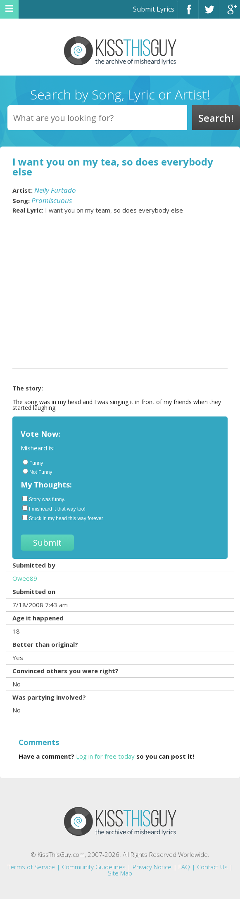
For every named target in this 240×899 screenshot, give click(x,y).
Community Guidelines (94, 867)
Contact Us (212, 867)
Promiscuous (51, 200)
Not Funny (37, 471)
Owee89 (24, 578)
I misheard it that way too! (54, 508)
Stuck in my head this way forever (62, 518)
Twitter (209, 13)
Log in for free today (105, 756)
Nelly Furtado (55, 190)
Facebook (188, 13)
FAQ (184, 867)
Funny (33, 462)
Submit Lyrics (153, 9)
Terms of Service (31, 867)
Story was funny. (43, 499)
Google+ (229, 13)
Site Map (120, 873)
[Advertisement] (120, 299)
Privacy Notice (152, 867)
